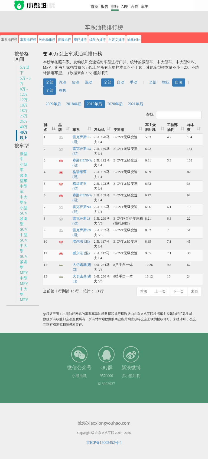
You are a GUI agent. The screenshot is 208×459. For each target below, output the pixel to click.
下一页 (178, 291)
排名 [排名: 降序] (45, 127)
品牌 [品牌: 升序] (60, 127)
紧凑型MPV (24, 267)
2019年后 (94, 104)
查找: (174, 115)
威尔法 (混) (81, 253)
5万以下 (24, 70)
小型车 (23, 167)
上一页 (160, 291)
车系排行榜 (9, 40)
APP (124, 7)
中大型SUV (23, 251)
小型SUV (23, 210)
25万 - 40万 (25, 124)
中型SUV (23, 237)
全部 (49, 82)
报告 (104, 7)
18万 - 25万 (25, 113)
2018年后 (74, 104)
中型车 (23, 189)
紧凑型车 (23, 178)
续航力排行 (97, 40)
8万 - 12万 (24, 92)
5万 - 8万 (25, 81)
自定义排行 (116, 40)
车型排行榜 (28, 40)
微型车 (23, 156)
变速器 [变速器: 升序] (118, 130)
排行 (115, 7)
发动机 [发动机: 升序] (99, 130)
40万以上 (23, 135)
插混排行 (64, 40)
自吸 (179, 82)
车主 (144, 7)
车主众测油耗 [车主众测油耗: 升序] (150, 127)
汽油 (62, 82)
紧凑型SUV (23, 224)
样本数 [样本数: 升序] (190, 127)
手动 (133, 82)
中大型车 (23, 199)
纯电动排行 (47, 40)
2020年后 (115, 104)
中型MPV (24, 281)
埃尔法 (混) (81, 241)
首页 (94, 7)
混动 (88, 82)
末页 (194, 291)
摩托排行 (80, 40)
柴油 (75, 82)
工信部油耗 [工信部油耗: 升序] (172, 127)
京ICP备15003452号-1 (104, 443)
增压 (166, 82)
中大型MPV (24, 294)
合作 (134, 7)
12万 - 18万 (25, 102)
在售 (62, 90)
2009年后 (53, 104)
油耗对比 (133, 40)
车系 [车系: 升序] (76, 130)
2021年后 (135, 104)
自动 (120, 82)
